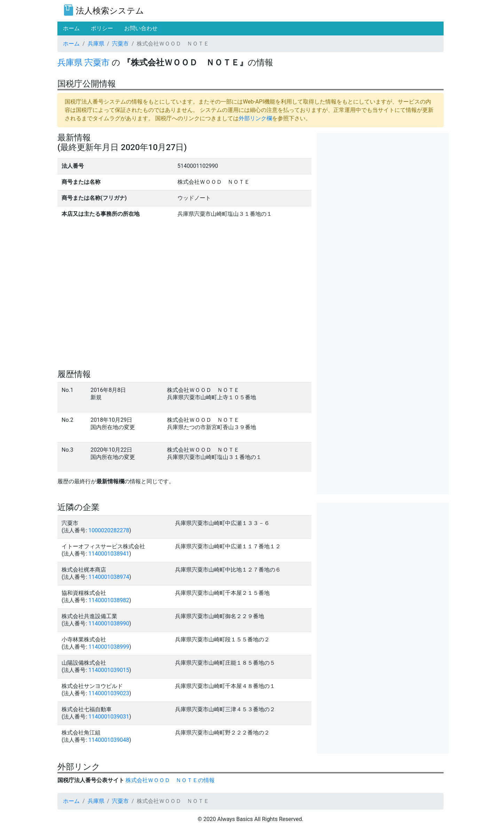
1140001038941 (108, 553)
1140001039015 (108, 670)
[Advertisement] (383, 181)
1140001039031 (108, 716)
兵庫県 (96, 43)
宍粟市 (120, 43)
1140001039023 (108, 693)
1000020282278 (108, 530)
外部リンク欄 (255, 118)
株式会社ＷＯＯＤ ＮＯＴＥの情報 (170, 780)
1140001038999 (108, 646)
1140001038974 (108, 577)
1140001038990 (108, 623)
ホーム (71, 43)
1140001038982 (108, 600)
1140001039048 (108, 740)
